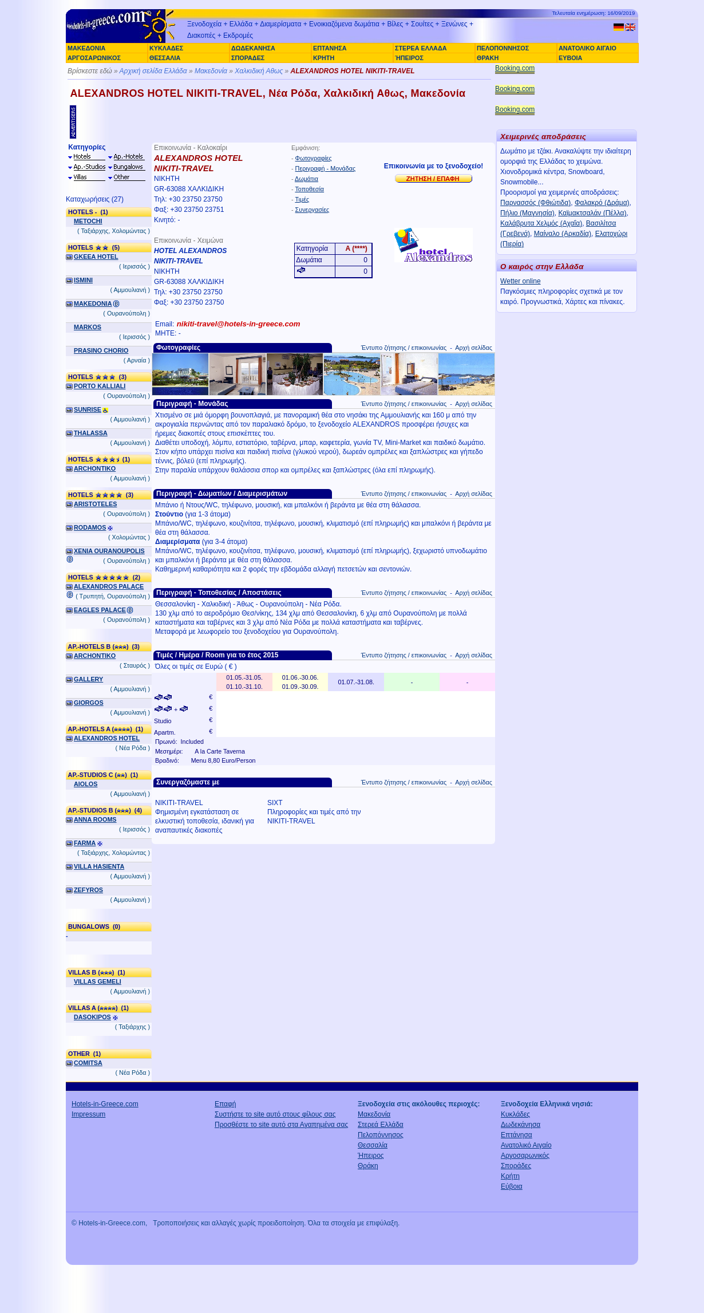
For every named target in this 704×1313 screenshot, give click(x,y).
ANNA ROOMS (95, 819)
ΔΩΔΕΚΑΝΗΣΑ (253, 48)
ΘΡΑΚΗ (488, 57)
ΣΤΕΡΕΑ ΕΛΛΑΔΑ (420, 48)
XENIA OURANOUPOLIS (109, 550)
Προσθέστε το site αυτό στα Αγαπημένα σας (281, 1125)
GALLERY (88, 679)
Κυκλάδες (515, 1114)
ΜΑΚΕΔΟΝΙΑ (86, 48)
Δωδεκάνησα (520, 1125)
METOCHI (88, 221)
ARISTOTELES (95, 503)
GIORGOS (89, 702)
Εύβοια (512, 1186)
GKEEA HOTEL (96, 256)
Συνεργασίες (312, 209)
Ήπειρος (371, 1156)
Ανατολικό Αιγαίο (526, 1145)
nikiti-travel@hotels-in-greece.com (238, 324)
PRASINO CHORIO (101, 350)
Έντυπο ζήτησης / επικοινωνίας (403, 347)
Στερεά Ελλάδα (381, 1125)
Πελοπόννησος (381, 1135)
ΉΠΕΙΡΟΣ (409, 57)
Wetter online (520, 281)
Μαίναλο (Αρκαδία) (562, 234)
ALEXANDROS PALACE (109, 586)
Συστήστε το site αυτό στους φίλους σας (275, 1114)
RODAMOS (90, 527)
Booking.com (515, 68)
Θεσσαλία (372, 1145)
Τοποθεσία (309, 189)
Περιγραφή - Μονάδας (325, 168)
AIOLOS (85, 783)
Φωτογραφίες (313, 158)
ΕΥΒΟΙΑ (570, 57)
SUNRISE (87, 409)
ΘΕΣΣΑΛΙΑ (164, 57)
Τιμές (302, 199)
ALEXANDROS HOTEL (107, 738)
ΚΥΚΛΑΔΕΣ (166, 48)
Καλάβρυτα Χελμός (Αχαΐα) (541, 223)
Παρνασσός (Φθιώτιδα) (535, 203)
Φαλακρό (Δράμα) (602, 203)
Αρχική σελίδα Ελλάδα (153, 71)
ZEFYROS (88, 889)
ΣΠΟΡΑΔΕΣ (247, 57)
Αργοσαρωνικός (525, 1156)
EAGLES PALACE (100, 609)
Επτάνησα (516, 1135)
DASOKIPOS (92, 1017)
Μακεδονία (211, 71)
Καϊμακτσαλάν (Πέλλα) (592, 213)
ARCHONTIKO (95, 468)
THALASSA (91, 432)
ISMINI (83, 280)
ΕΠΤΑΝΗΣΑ (329, 48)
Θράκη (368, 1166)
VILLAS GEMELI (97, 981)
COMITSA (88, 1062)
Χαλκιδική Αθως (259, 71)
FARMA (85, 842)
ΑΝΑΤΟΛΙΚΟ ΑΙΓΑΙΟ (587, 48)
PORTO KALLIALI (99, 386)
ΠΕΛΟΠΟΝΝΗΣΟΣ (503, 48)
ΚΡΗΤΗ (323, 57)
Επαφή (225, 1104)
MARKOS (87, 327)
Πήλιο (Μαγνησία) (527, 213)
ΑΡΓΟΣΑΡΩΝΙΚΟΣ (94, 57)
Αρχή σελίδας (473, 347)
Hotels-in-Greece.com (105, 1104)
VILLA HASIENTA (99, 866)
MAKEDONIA (93, 303)
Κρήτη (510, 1176)
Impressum (88, 1114)
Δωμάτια (306, 178)
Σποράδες (516, 1166)
